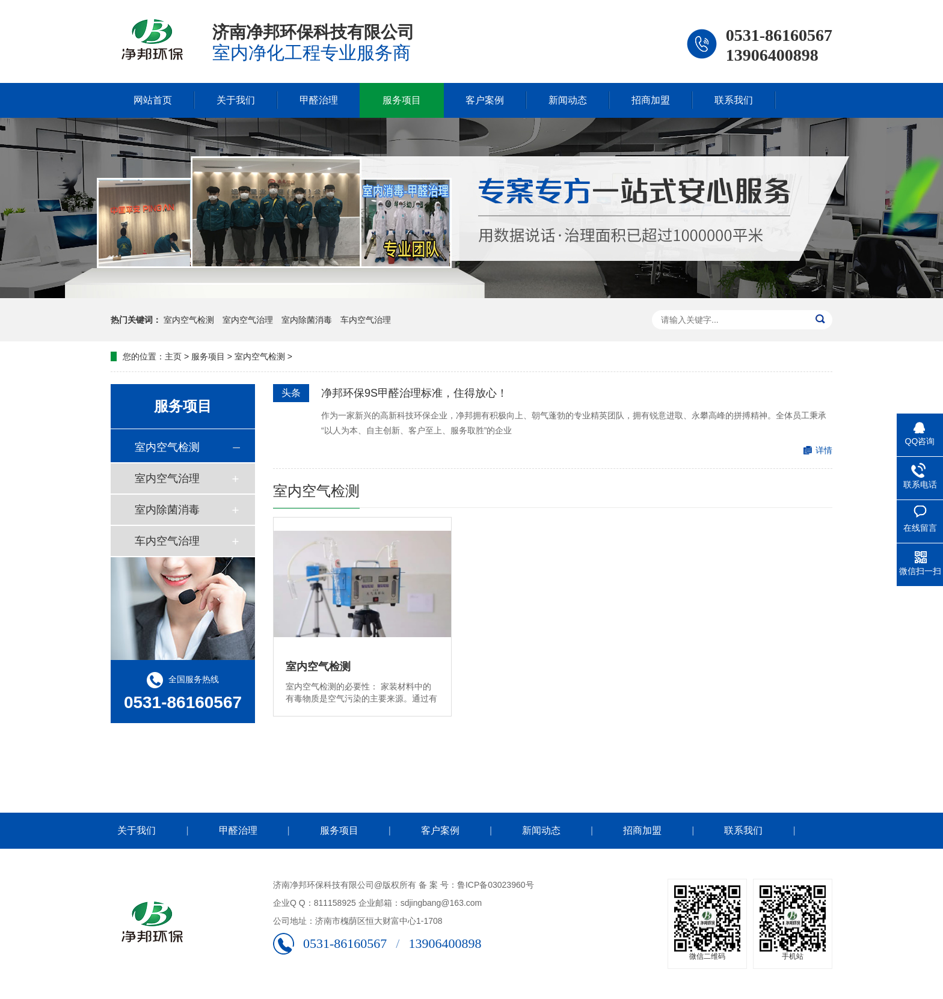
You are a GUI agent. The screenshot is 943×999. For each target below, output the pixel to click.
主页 (173, 356)
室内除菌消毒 (307, 320)
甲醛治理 (318, 100)
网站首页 (153, 100)
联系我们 (733, 100)
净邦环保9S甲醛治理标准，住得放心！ (414, 393)
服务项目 (401, 100)
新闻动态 (567, 100)
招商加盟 (650, 100)
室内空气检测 (190, 320)
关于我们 (236, 100)
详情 (824, 450)
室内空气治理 (249, 320)
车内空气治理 (365, 320)
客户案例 (484, 100)
